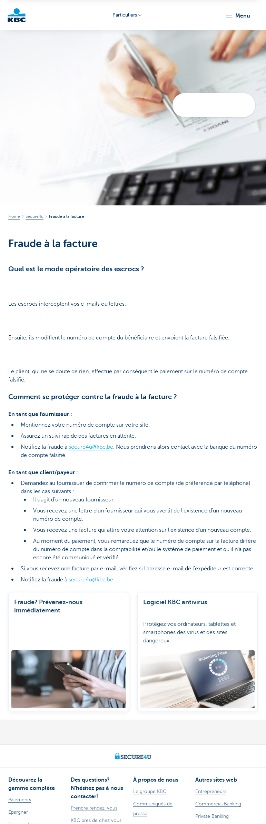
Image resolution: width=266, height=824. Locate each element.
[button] (237, 15)
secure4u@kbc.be (91, 447)
